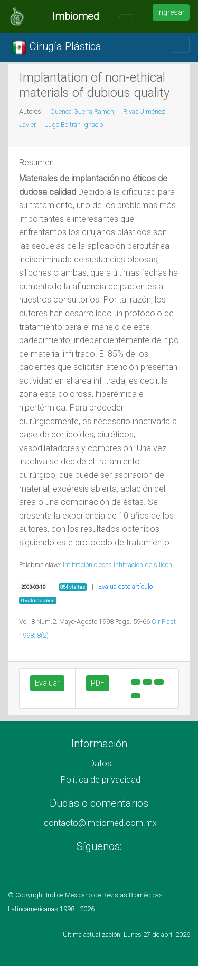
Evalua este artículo (125, 586)
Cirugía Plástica (56, 47)
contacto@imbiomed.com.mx (100, 823)
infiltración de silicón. (144, 565)
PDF (98, 683)
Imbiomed (75, 16)
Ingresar (171, 12)
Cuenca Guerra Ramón (82, 111)
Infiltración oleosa (87, 565)
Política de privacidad (100, 780)
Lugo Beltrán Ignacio (73, 125)
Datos (100, 763)
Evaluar (47, 683)
